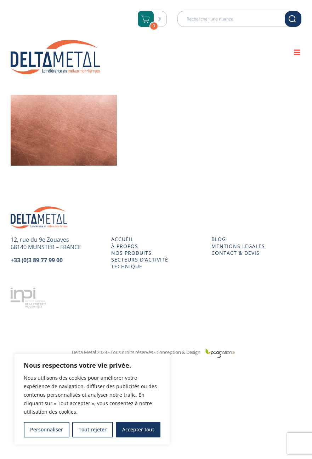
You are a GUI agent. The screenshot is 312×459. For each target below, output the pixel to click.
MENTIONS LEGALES (238, 246)
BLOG (218, 239)
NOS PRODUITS (131, 253)
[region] (92, 399)
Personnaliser (46, 429)
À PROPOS (124, 246)
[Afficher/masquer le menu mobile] (297, 52)
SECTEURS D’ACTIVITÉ (139, 260)
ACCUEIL (122, 239)
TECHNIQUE (126, 266)
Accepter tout (138, 429)
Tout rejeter (93, 429)
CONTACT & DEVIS (235, 253)
